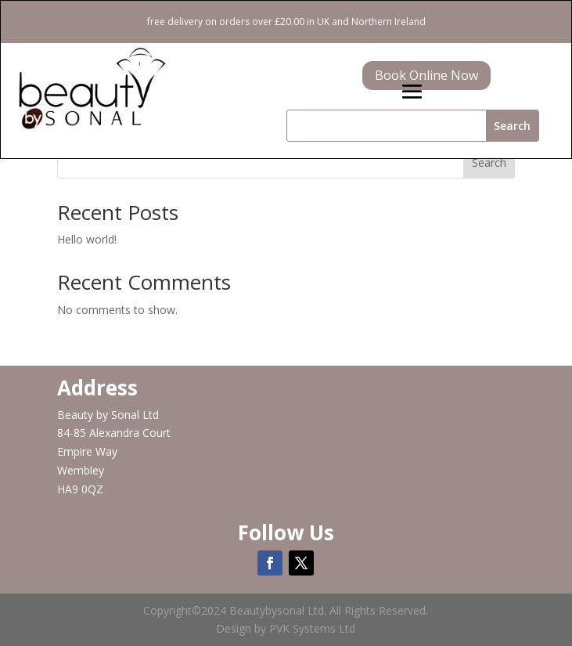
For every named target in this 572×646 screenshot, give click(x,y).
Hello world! (87, 239)
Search (489, 162)
